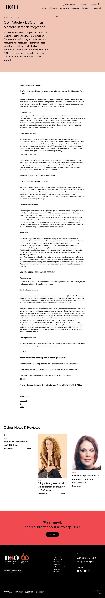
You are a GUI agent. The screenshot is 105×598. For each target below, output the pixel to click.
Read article (17, 449)
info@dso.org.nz (85, 561)
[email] (22, 406)
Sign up (52, 534)
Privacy (99, 593)
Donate (83, 4)
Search (96, 4)
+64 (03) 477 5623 (86, 558)
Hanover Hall (97, 8)
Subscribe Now (70, 4)
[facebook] (23, 400)
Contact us (81, 554)
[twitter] (20, 403)
